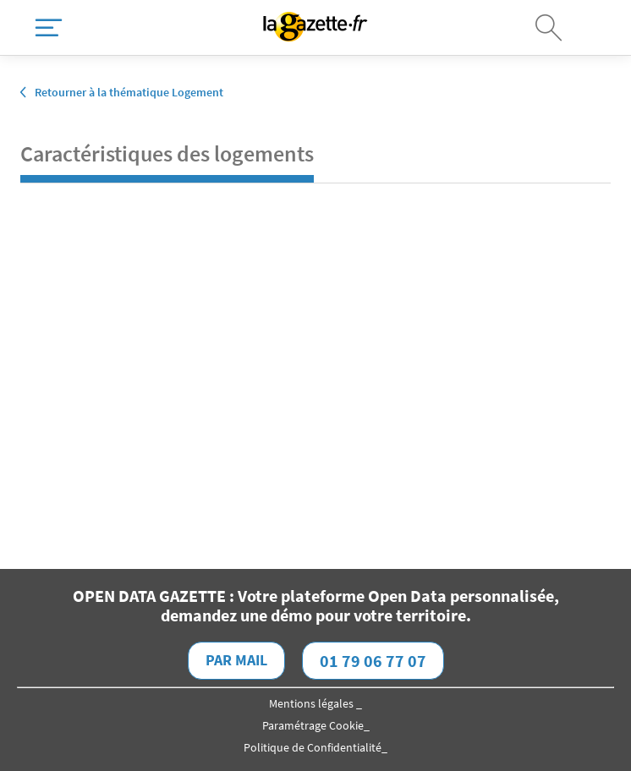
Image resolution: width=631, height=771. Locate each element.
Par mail (236, 660)
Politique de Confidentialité (312, 747)
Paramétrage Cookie (313, 725)
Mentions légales (312, 703)
